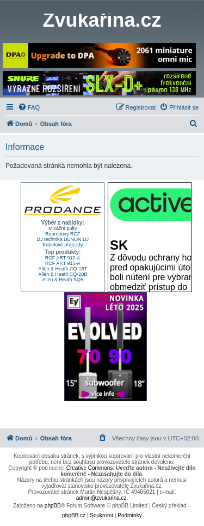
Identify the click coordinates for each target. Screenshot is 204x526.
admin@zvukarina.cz (101, 498)
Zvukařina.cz (101, 20)
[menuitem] (29, 107)
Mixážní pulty (62, 228)
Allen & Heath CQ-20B (62, 274)
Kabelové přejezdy (62, 244)
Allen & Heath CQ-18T (62, 268)
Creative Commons (89, 468)
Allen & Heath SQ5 (62, 279)
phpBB (53, 506)
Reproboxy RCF (63, 234)
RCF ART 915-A (63, 263)
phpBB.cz (73, 515)
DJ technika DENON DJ (62, 239)
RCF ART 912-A (63, 258)
